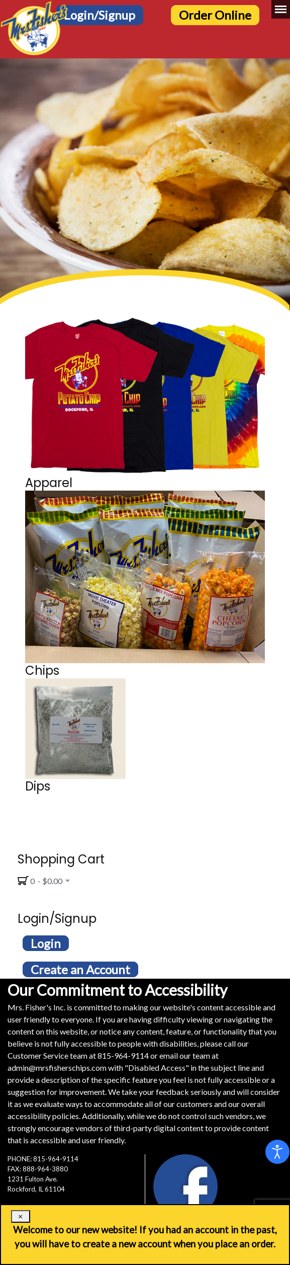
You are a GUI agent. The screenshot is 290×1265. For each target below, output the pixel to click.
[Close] (20, 1216)
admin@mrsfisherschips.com (57, 1067)
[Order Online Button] (220, 14)
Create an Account (80, 969)
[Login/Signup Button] (104, 14)
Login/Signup (99, 15)
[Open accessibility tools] (277, 1152)
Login (46, 943)
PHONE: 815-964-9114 (43, 1159)
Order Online (215, 15)
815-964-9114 (123, 1055)
